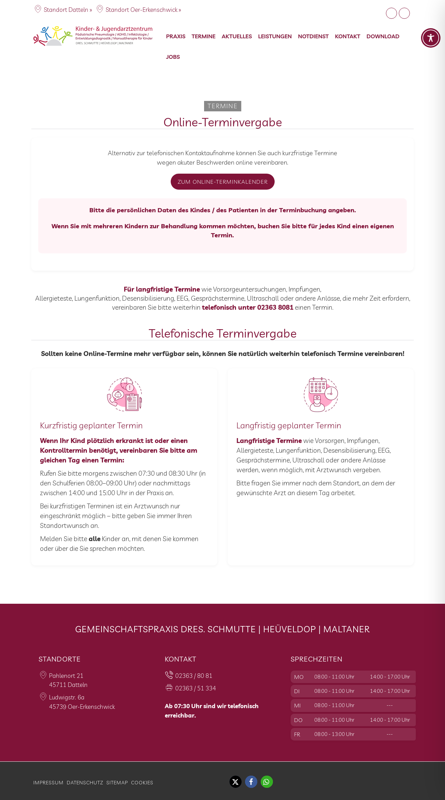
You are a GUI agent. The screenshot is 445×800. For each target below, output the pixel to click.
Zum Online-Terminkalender (223, 181)
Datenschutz (85, 782)
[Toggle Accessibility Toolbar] (431, 38)
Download (382, 36)
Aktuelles (237, 36)
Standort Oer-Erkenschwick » (143, 9)
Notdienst (313, 36)
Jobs (173, 56)
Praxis (176, 36)
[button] (235, 782)
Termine (204, 36)
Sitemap (117, 782)
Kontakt (348, 36)
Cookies (142, 782)
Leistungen (275, 36)
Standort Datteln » (68, 9)
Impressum (48, 782)
